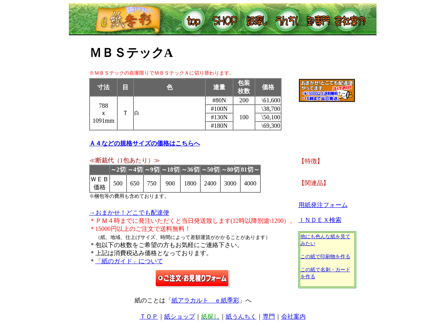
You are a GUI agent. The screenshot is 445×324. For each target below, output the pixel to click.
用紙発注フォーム (323, 205)
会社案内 (293, 316)
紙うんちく (241, 316)
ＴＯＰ (149, 316)
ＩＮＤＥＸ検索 (320, 220)
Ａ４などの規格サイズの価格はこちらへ (144, 143)
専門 (269, 316)
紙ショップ (179, 316)
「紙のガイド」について (129, 261)
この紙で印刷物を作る (325, 256)
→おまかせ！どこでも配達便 (129, 212)
